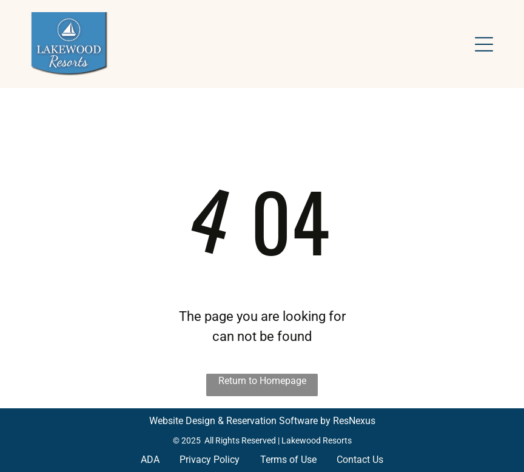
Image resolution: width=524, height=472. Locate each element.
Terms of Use (288, 459)
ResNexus (354, 420)
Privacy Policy (210, 459)
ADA (150, 459)
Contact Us (360, 459)
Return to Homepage (262, 380)
